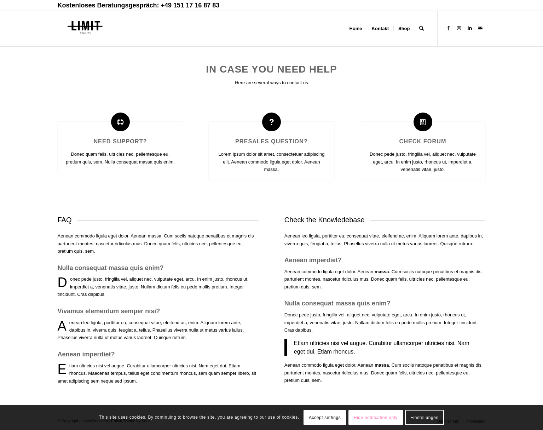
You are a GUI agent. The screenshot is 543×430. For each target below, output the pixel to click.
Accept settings (325, 417)
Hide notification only (376, 417)
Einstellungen (424, 417)
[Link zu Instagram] (459, 28)
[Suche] (421, 28)
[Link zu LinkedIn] (469, 28)
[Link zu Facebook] (448, 28)
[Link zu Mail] (480, 28)
